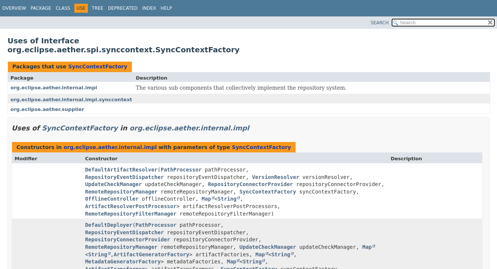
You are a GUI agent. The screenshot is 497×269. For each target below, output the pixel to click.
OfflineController (112, 199)
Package (41, 8)
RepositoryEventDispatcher (124, 177)
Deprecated (123, 8)
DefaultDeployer (108, 225)
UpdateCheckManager (113, 184)
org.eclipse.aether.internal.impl (53, 87)
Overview (14, 8)
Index (149, 8)
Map (206, 199)
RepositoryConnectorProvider (250, 184)
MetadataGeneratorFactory (123, 262)
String (227, 199)
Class (63, 8)
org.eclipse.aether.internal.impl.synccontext (71, 99)
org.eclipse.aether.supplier (47, 109)
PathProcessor (181, 170)
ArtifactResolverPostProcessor (130, 206)
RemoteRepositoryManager (121, 192)
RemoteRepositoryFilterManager (130, 214)
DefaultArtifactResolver (121, 170)
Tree (98, 8)
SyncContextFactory (97, 66)
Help (166, 8)
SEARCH (380, 22)
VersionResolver (275, 177)
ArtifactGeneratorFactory (151, 254)
